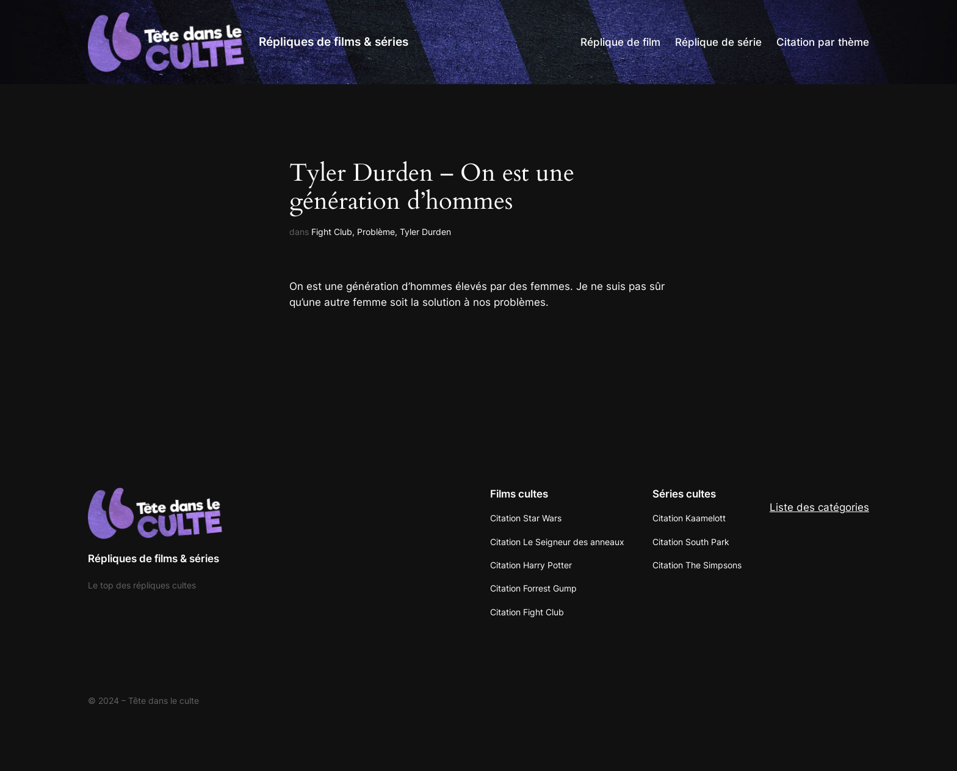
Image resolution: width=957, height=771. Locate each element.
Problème (376, 231)
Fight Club (331, 231)
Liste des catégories (819, 507)
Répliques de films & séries (333, 41)
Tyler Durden (425, 231)
